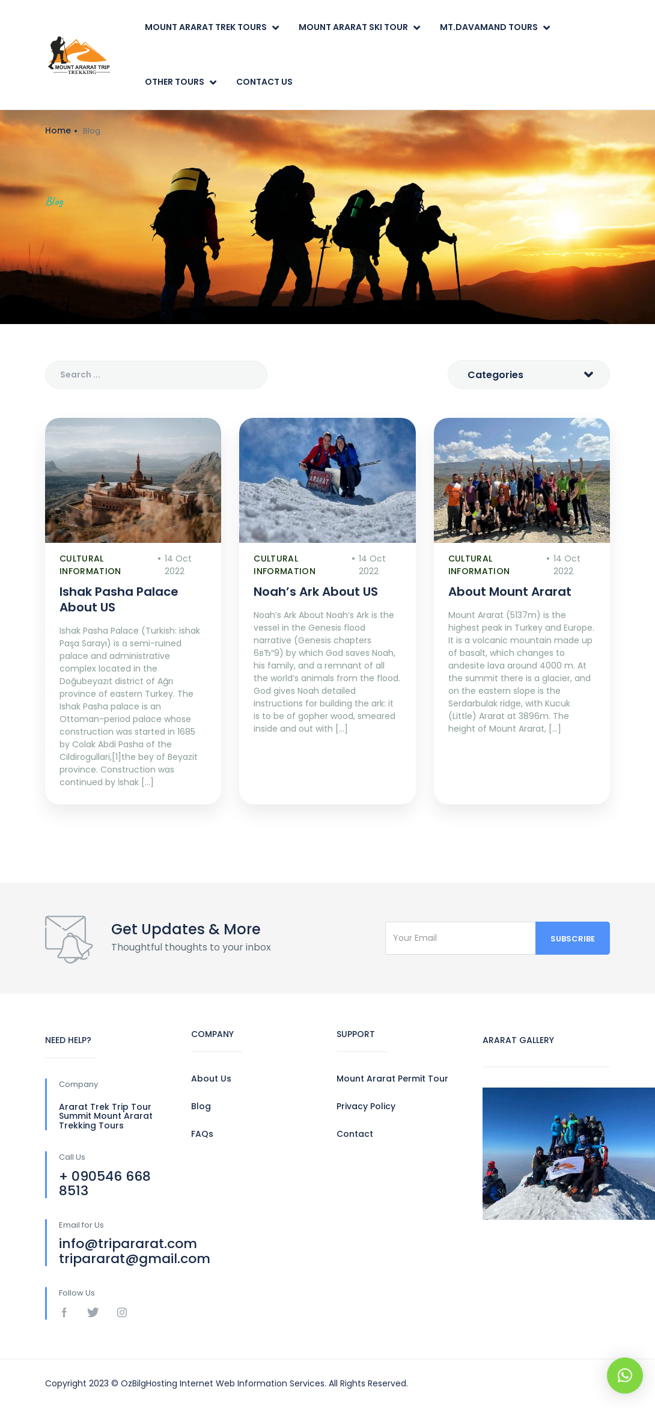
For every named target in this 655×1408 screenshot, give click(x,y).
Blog (201, 1106)
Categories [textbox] (495, 375)
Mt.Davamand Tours (489, 27)
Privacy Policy (366, 1106)
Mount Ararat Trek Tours (206, 27)
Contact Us (264, 82)
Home (58, 130)
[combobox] (529, 374)
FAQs (202, 1134)
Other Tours (174, 82)
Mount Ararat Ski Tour (353, 27)
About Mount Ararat (509, 591)
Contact (355, 1134)
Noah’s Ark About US (316, 591)
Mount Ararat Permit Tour (392, 1079)
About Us (211, 1079)
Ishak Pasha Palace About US (118, 599)
